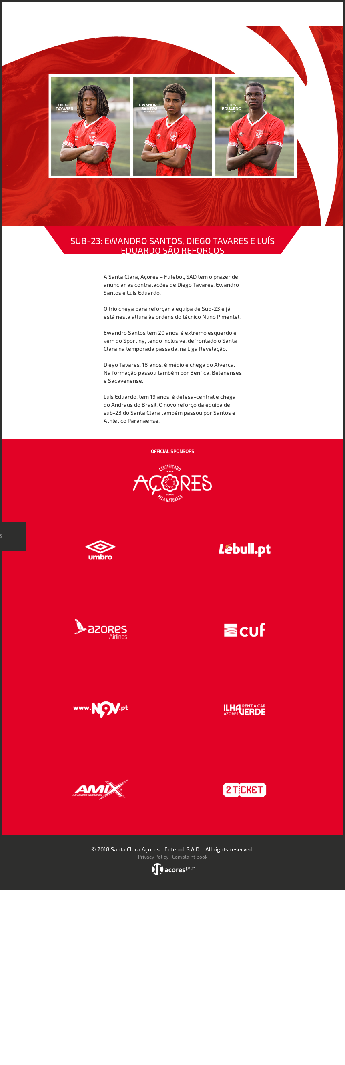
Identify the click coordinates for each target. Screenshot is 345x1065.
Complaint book (189, 856)
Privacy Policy (153, 856)
